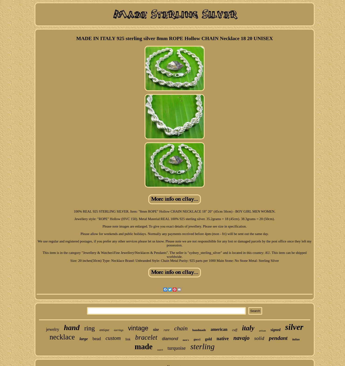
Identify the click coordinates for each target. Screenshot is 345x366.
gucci (197, 339)
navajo (241, 338)
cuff (234, 330)
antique (104, 330)
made (144, 346)
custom (113, 338)
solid (259, 338)
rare (166, 330)
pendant (278, 338)
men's (186, 339)
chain (181, 328)
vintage (138, 328)
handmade (199, 330)
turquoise (176, 348)
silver (294, 327)
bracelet (146, 337)
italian (296, 339)
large (83, 339)
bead (97, 338)
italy (248, 328)
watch (160, 350)
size (156, 329)
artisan (262, 330)
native (223, 338)
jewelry (52, 329)
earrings (119, 330)
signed (276, 330)
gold (208, 339)
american (218, 329)
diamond (170, 338)
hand (72, 327)
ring (89, 328)
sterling (202, 346)
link (128, 339)
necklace (62, 337)
